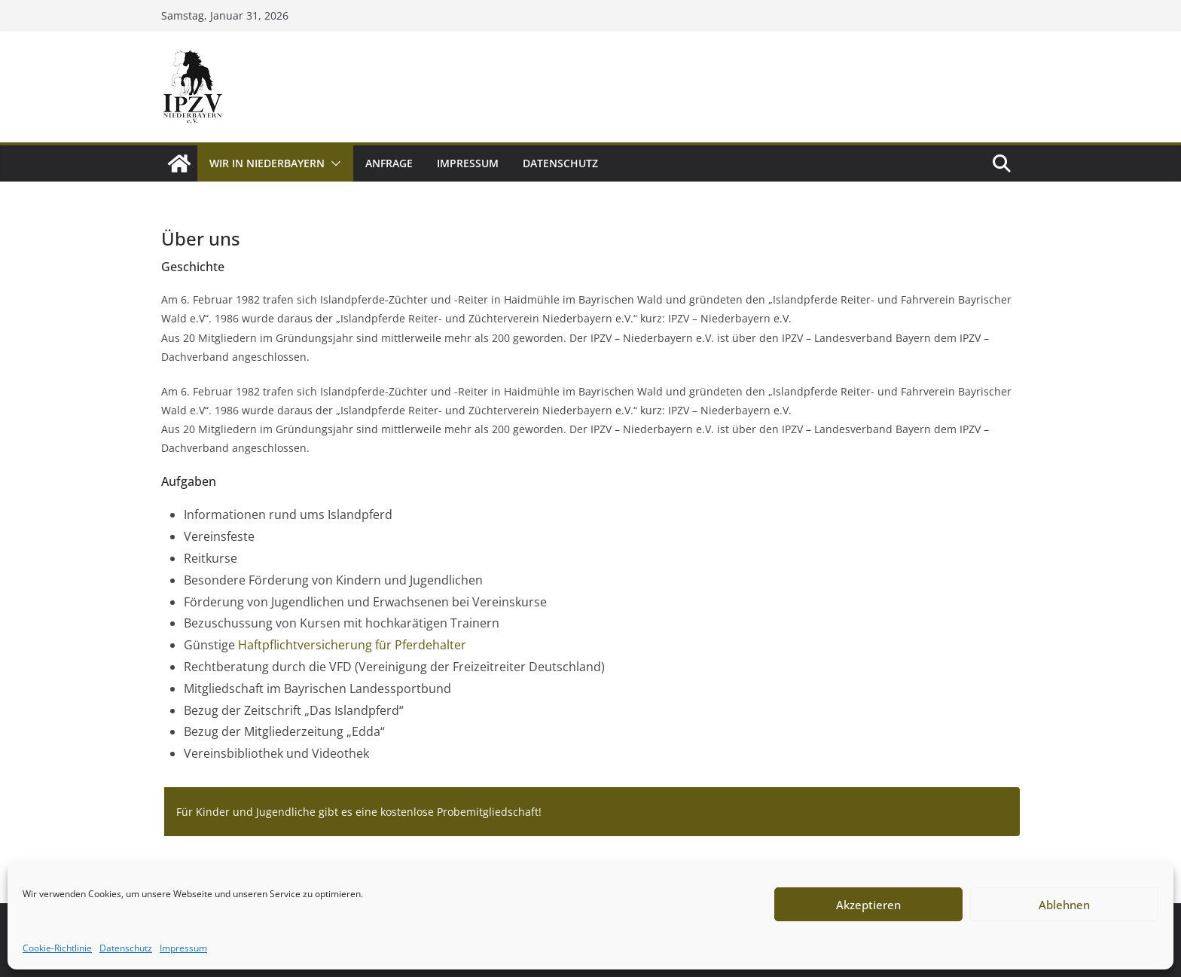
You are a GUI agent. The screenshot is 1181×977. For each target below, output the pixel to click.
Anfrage (389, 163)
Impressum (183, 948)
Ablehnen (1064, 904)
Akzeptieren (868, 904)
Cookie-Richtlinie (57, 948)
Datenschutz (125, 948)
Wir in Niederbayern (267, 163)
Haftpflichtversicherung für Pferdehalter (352, 645)
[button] (333, 163)
